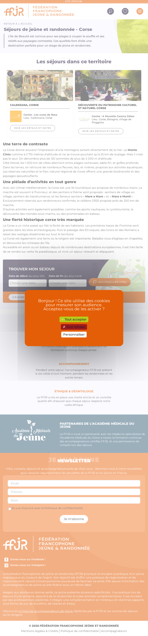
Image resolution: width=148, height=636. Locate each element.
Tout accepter (74, 319)
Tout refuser (74, 327)
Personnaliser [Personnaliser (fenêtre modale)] (74, 334)
